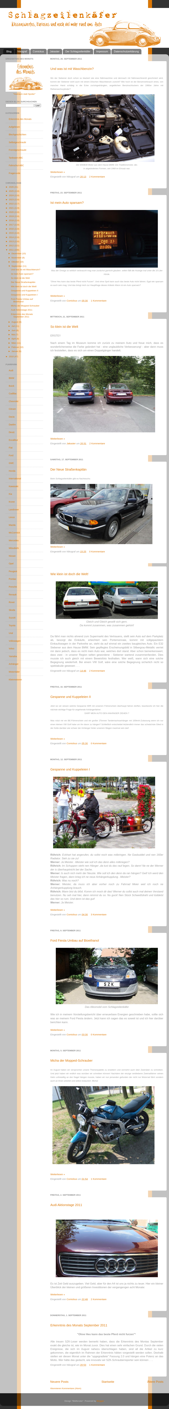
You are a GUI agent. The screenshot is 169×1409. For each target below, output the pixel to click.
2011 (11, 250)
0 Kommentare (97, 551)
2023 (11, 199)
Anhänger (13, 664)
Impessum (102, 51)
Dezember (16, 253)
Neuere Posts (59, 1381)
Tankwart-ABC (16, 157)
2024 (11, 195)
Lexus (12, 517)
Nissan (12, 556)
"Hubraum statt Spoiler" (24, 94)
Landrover (14, 509)
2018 (11, 220)
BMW (11, 378)
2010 (11, 356)
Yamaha (13, 656)
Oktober (15, 262)
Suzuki (12, 617)
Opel (11, 563)
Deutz (12, 432)
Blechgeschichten (17, 134)
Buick (11, 386)
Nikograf (22, 51)
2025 (11, 191)
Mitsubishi (14, 548)
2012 (11, 245)
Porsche (13, 587)
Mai (13, 334)
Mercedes (13, 540)
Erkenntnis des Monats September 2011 (78, 1325)
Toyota (12, 625)
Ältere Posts (155, 1381)
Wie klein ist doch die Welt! (69, 574)
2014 (11, 237)
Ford (11, 455)
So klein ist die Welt (64, 326)
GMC (11, 463)
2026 (11, 187)
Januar (15, 351)
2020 (11, 212)
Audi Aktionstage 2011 (66, 1205)
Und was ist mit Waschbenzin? (72, 69)
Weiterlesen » (57, 172)
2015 (11, 233)
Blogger (100, 1401)
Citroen (12, 409)
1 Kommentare (98, 300)
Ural (11, 633)
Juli (13, 326)
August (15, 322)
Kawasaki (13, 486)
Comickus (38, 51)
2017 (11, 225)
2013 (11, 241)
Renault (12, 594)
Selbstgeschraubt (17, 142)
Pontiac (12, 579)
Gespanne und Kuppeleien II (70, 697)
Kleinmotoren (15, 679)
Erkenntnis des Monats (20, 119)
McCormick (14, 532)
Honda (12, 471)
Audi (11, 370)
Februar (15, 347)
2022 (11, 203)
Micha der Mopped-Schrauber (71, 1060)
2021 (11, 208)
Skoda (12, 610)
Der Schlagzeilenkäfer (77, 51)
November (16, 257)
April (13, 338)
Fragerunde (14, 173)
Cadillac (13, 393)
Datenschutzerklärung (126, 51)
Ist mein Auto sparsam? (67, 202)
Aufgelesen (14, 127)
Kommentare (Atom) (71, 1388)
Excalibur (13, 440)
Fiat (10, 447)
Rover (12, 602)
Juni (13, 330)
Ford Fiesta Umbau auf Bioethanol (74, 940)
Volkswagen (15, 641)
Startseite (107, 1381)
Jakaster (54, 51)
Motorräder (14, 672)
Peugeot (13, 571)
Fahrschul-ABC (16, 165)
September (17, 266)
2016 (11, 229)
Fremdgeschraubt (17, 150)
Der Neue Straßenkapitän (68, 469)
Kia (10, 494)
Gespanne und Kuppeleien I (70, 769)
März (14, 343)
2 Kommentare (97, 176)
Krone (12, 501)
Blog (8, 51)
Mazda (12, 525)
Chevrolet (13, 401)
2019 (11, 216)
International (15, 478)
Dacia (12, 416)
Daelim (12, 424)
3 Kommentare (98, 914)
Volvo (11, 648)
